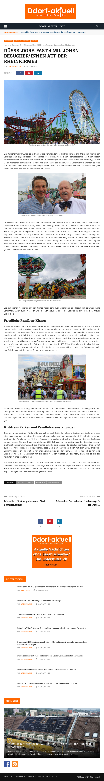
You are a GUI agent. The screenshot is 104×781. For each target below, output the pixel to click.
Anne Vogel (25, 590)
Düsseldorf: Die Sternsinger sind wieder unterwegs (39, 600)
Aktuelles (18, 41)
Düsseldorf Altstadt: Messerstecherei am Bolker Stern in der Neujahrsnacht (50, 655)
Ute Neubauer (14, 66)
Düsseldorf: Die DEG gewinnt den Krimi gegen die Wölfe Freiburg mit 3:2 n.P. (54, 32)
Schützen (26, 41)
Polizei (30, 482)
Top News (34, 41)
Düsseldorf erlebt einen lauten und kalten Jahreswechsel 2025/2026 (46, 669)
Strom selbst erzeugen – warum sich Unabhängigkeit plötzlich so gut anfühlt (51, 745)
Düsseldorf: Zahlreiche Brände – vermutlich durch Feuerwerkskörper (47, 683)
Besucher (21, 482)
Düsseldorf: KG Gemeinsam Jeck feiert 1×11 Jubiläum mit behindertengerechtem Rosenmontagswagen (52, 643)
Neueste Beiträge (14, 579)
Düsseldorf (8, 41)
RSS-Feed (80, 777)
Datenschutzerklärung (25, 777)
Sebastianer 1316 (54, 482)
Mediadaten (51, 777)
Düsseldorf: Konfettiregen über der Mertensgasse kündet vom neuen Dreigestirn (52, 628)
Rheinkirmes (40, 482)
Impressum (8, 777)
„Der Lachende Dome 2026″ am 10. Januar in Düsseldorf (41, 614)
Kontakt (41, 777)
